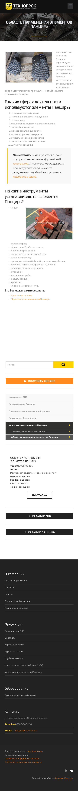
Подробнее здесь (24, 176)
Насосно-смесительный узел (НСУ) (24, 665)
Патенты (9, 587)
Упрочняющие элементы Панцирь (28, 425)
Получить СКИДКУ (39, 381)
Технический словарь (16, 608)
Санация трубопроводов (22, 418)
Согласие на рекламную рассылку (23, 762)
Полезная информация (17, 601)
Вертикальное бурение (22, 404)
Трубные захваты (14, 658)
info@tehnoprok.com (26, 730)
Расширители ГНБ (14, 631)
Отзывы (9, 594)
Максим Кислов (63, 778)
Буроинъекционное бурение (20, 695)
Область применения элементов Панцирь (34, 437)
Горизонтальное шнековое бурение (29, 411)
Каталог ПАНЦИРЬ (39, 532)
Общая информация (16, 580)
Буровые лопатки (14, 644)
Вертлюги (10, 638)
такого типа (20, 163)
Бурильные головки (21, 295)
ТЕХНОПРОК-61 (33, 751)
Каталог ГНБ (39, 516)
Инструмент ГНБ (18, 397)
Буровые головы (14, 651)
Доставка (39, 495)
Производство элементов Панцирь (30, 299)
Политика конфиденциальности (22, 758)
